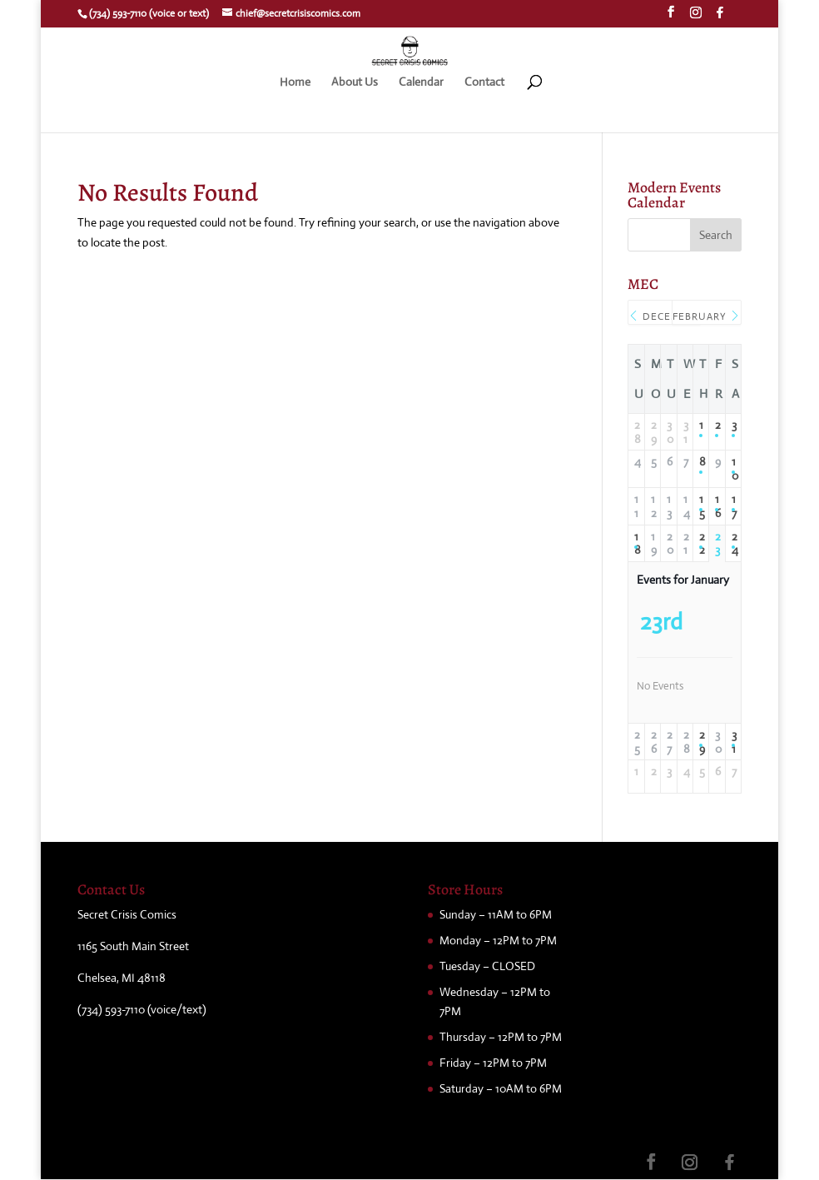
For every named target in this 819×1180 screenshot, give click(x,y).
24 (733, 544)
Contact (484, 82)
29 (700, 742)
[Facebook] (720, 17)
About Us (354, 82)
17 (733, 506)
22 (700, 544)
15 (700, 506)
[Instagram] (695, 17)
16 (716, 506)
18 (636, 544)
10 (733, 469)
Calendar (421, 82)
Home (295, 82)
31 (733, 742)
